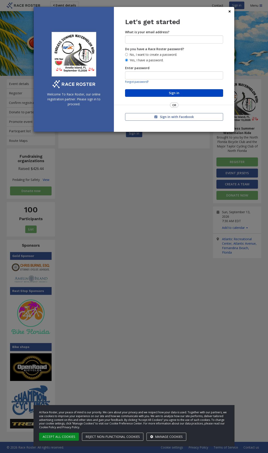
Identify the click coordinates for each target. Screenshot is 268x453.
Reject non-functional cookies (113, 436)
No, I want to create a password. (153, 54)
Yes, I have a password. (146, 60)
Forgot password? (137, 81)
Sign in (174, 93)
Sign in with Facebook (174, 117)
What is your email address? (147, 32)
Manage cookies (166, 436)
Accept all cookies (59, 436)
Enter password (137, 68)
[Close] (229, 11)
